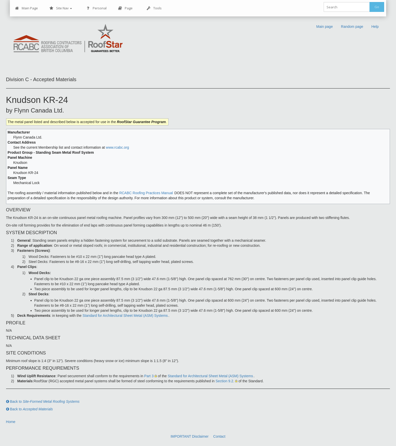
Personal (96, 8)
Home (10, 422)
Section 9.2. (224, 381)
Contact (219, 436)
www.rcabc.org (117, 147)
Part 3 (149, 376)
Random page (352, 27)
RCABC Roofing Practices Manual (146, 193)
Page (125, 8)
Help (375, 27)
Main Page (26, 8)
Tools (154, 8)
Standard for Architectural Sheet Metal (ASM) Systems (125, 316)
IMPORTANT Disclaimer (189, 436)
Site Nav (60, 8)
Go (377, 7)
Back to (43, 401)
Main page (324, 27)
